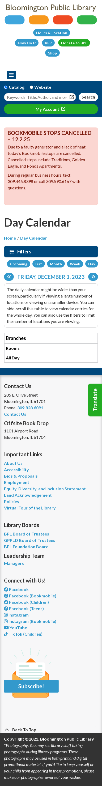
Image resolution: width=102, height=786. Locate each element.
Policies (11, 501)
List (38, 264)
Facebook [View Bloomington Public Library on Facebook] (16, 589)
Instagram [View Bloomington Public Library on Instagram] (16, 614)
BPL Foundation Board (26, 546)
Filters (25, 251)
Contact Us (15, 414)
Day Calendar (33, 237)
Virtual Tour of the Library (30, 507)
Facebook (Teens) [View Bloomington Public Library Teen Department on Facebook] (24, 608)
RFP (48, 43)
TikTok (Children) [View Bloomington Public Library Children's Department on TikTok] (23, 633)
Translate (95, 400)
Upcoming (18, 264)
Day (91, 264)
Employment (16, 482)
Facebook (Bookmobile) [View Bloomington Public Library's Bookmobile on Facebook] (30, 595)
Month (56, 264)
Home (10, 237)
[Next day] (93, 277)
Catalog (16, 87)
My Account (48, 109)
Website (42, 87)
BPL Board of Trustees (26, 533)
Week (75, 264)
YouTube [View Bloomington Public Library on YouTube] (15, 627)
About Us (13, 463)
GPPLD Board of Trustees (29, 540)
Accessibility (16, 469)
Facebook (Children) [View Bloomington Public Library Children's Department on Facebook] (26, 602)
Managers (14, 563)
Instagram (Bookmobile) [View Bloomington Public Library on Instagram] (30, 621)
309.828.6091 (30, 407)
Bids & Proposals (21, 475)
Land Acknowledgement (28, 495)
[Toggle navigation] (11, 75)
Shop (52, 53)
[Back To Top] (51, 729)
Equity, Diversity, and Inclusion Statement (45, 488)
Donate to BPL (74, 43)
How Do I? (27, 43)
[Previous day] (9, 277)
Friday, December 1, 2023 (51, 277)
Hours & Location (51, 33)
